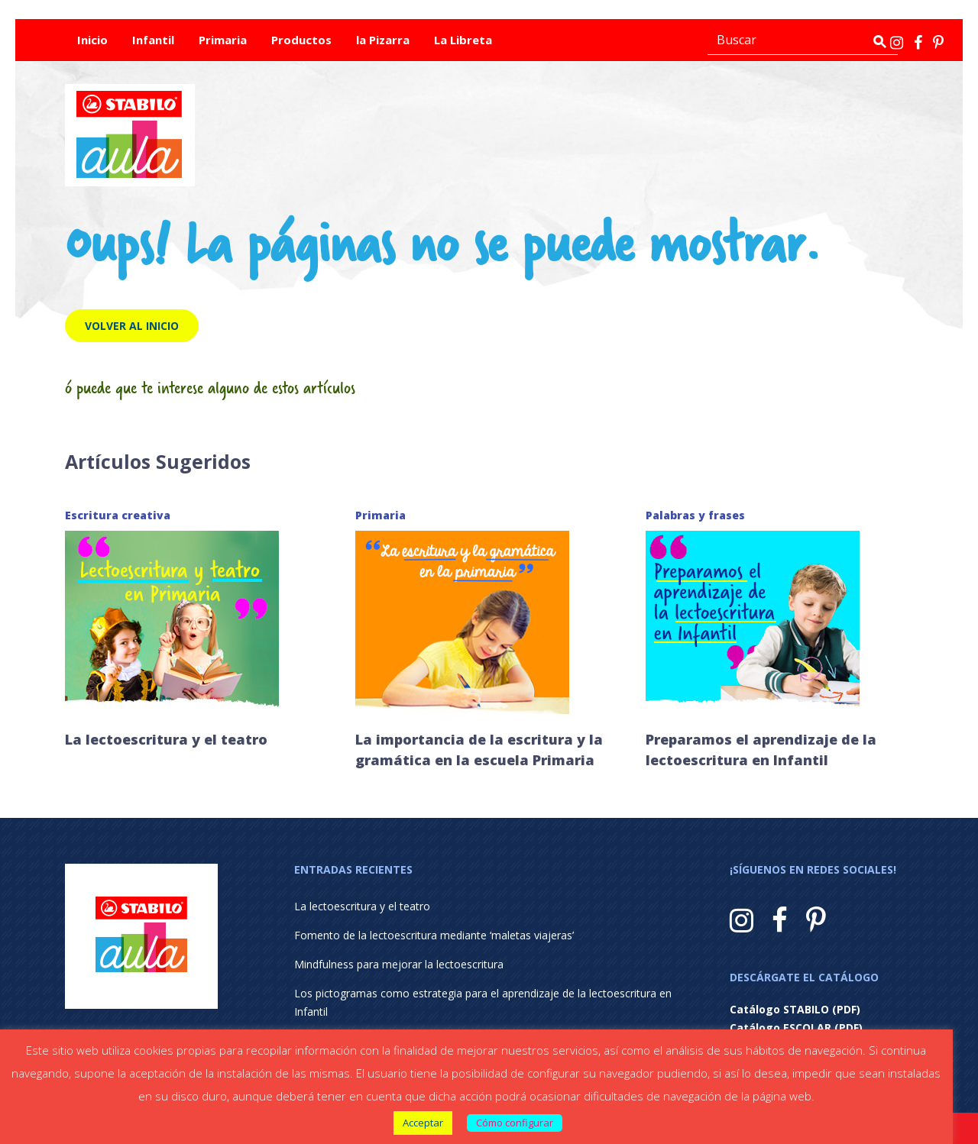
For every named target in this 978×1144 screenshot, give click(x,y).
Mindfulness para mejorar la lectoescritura (399, 964)
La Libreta (463, 39)
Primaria (223, 39)
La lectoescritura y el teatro (166, 739)
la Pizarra (383, 39)
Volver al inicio (132, 325)
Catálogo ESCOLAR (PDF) (796, 1027)
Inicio (92, 39)
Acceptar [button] (423, 1122)
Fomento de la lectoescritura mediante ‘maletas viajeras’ (434, 935)
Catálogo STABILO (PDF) (795, 1009)
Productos (301, 39)
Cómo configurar (514, 1122)
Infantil (153, 39)
